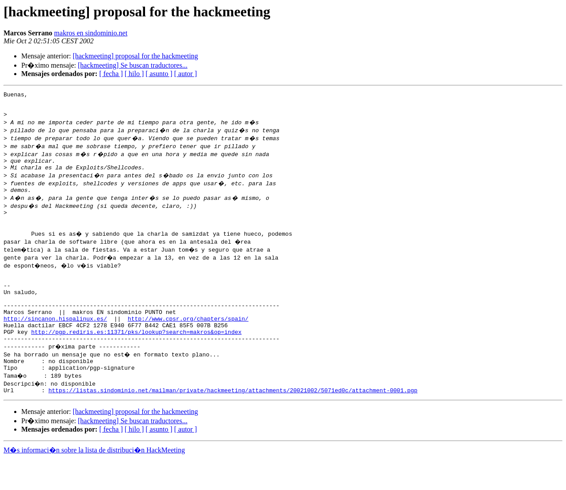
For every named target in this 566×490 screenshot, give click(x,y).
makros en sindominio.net (90, 33)
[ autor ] (185, 73)
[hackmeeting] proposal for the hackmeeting (135, 56)
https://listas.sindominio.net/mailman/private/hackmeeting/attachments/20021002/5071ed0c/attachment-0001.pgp (232, 422)
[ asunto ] (158, 73)
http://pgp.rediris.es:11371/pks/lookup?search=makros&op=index (136, 358)
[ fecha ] (110, 73)
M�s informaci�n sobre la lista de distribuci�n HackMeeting (94, 482)
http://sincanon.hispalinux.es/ (55, 342)
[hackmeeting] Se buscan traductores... (132, 65)
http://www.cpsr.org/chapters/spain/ (188, 342)
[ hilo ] (134, 73)
